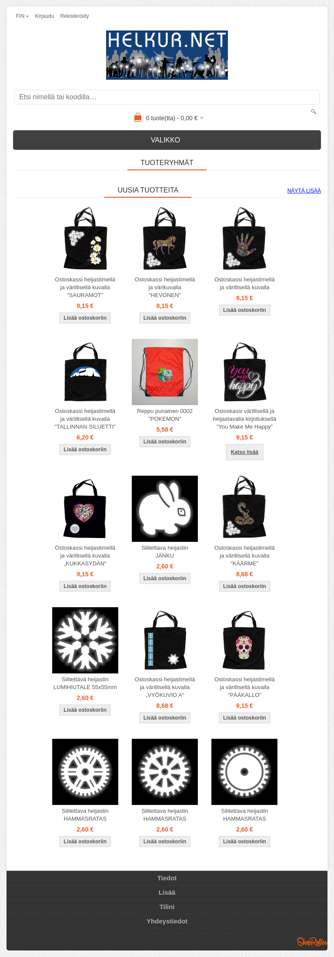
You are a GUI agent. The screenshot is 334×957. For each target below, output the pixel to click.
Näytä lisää (304, 191)
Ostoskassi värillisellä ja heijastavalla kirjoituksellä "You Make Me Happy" (244, 419)
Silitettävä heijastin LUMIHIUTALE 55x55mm (85, 683)
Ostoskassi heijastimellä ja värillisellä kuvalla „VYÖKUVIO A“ (165, 687)
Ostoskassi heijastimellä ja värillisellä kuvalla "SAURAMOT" (85, 287)
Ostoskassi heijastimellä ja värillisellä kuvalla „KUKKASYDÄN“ (85, 555)
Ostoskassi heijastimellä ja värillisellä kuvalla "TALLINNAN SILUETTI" (84, 419)
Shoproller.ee (312, 941)
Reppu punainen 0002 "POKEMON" (165, 415)
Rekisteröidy (74, 16)
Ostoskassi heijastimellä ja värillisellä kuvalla (244, 283)
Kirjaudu (44, 16)
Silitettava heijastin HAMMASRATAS (85, 815)
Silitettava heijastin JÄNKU (164, 551)
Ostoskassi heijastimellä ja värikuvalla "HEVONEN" (165, 287)
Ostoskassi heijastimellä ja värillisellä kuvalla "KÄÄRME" (244, 555)
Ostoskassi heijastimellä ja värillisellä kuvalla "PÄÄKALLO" (244, 687)
